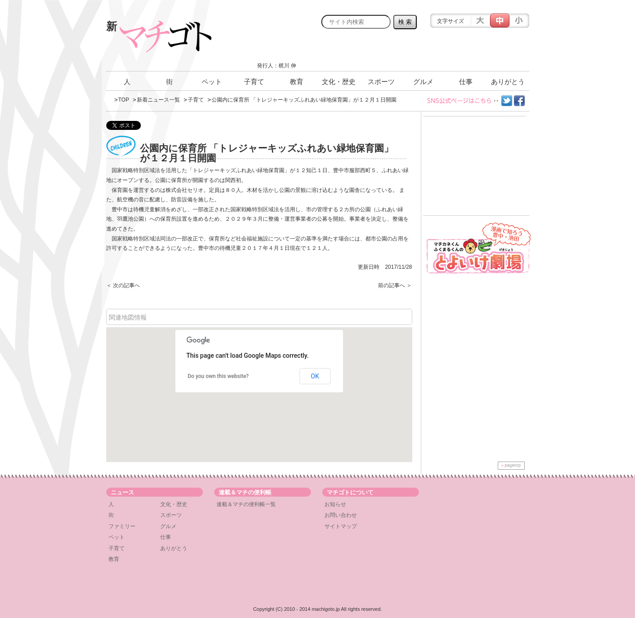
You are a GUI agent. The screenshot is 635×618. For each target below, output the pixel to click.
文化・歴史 (339, 81)
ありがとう (508, 81)
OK (315, 376)
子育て (254, 81)
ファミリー (121, 526)
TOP (123, 100)
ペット (212, 81)
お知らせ (335, 504)
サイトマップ (340, 526)
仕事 (466, 81)
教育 (296, 81)
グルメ (423, 81)
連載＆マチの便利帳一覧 (246, 504)
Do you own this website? (218, 376)
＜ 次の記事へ (123, 285)
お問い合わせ (340, 515)
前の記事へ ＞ (395, 285)
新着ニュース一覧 (158, 100)
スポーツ (381, 81)
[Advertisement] (424, 52)
